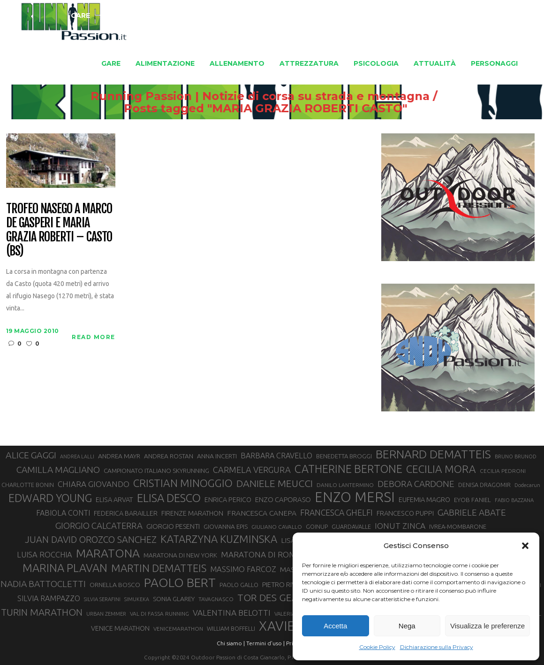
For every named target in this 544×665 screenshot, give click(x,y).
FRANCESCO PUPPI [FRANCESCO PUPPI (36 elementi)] (405, 513)
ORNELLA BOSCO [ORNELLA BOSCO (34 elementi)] (115, 584)
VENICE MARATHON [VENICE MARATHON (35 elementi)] (120, 628)
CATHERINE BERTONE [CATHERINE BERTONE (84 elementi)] (348, 469)
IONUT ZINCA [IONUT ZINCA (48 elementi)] (400, 525)
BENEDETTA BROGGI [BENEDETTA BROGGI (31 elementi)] (344, 456)
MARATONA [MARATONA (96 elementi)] (108, 553)
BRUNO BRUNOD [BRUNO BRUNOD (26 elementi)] (515, 456)
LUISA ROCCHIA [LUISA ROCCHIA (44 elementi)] (44, 554)
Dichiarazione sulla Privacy (436, 646)
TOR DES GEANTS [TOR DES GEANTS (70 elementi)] (277, 597)
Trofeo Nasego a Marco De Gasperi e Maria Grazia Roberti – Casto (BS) (59, 230)
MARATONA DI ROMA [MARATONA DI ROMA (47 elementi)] (261, 554)
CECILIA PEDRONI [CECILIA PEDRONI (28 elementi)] (503, 471)
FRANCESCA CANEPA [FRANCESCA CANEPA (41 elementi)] (261, 513)
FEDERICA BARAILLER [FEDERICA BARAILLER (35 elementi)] (126, 513)
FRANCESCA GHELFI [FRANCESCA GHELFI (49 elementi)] (336, 512)
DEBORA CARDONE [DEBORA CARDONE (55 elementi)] (416, 484)
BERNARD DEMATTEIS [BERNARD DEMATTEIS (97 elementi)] (433, 454)
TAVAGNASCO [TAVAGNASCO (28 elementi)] (216, 599)
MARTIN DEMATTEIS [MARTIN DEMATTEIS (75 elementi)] (158, 568)
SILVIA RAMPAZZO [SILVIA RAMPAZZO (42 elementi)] (48, 598)
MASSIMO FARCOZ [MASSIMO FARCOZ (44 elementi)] (243, 569)
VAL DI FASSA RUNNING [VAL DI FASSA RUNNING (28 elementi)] (159, 614)
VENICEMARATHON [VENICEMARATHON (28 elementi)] (178, 629)
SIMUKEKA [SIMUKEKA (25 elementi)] (136, 599)
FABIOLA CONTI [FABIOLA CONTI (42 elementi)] (63, 513)
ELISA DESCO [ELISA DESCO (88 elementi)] (169, 498)
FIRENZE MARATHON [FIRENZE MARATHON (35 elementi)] (192, 513)
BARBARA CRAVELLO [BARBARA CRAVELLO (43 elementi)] (276, 455)
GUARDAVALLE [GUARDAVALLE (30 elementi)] (351, 526)
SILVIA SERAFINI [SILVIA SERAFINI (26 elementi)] (102, 599)
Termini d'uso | (265, 643)
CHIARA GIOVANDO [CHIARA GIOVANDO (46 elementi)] (93, 483)
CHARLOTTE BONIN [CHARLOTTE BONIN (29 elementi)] (27, 484)
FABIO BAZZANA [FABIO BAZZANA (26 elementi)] (514, 500)
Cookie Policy (377, 646)
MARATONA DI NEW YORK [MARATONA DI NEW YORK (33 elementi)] (180, 555)
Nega (407, 626)
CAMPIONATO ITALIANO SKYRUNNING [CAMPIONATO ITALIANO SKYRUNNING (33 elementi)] (156, 470)
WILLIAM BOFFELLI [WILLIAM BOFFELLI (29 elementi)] (231, 628)
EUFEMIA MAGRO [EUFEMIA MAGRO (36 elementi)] (424, 499)
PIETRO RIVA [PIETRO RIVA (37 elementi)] (281, 584)
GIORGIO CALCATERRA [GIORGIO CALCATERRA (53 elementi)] (99, 526)
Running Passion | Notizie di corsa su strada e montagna (256, 96)
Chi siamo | (231, 643)
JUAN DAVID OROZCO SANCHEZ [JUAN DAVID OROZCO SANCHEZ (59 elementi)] (91, 539)
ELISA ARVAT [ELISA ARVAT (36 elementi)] (114, 499)
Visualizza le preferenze (487, 626)
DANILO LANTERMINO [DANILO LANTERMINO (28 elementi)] (345, 485)
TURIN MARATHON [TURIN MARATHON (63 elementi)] (42, 612)
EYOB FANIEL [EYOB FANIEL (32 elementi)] (472, 499)
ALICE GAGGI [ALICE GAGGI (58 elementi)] (31, 455)
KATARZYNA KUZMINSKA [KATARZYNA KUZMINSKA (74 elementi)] (218, 539)
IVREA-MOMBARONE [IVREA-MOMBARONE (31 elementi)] (457, 526)
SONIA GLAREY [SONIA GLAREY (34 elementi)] (174, 599)
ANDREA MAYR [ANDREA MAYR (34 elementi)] (119, 456)
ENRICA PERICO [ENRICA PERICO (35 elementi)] (227, 499)
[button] (525, 545)
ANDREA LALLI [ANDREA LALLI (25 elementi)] (77, 456)
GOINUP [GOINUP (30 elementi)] (317, 526)
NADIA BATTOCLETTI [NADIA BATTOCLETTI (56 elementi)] (43, 584)
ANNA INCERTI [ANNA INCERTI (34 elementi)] (217, 456)
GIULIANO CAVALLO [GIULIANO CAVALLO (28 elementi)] (276, 527)
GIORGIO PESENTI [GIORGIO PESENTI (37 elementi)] (173, 526)
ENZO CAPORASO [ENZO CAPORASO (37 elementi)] (283, 499)
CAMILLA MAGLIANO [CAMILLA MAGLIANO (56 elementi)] (58, 469)
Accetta (335, 626)
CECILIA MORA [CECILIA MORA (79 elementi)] (441, 469)
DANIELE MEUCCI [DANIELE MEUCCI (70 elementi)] (274, 483)
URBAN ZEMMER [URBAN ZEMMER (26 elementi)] (106, 614)
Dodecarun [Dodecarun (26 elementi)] (527, 485)
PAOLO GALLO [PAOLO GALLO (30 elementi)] (238, 584)
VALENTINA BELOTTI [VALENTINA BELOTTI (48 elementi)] (232, 612)
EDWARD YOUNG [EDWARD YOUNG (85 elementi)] (50, 498)
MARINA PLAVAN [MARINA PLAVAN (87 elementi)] (65, 568)
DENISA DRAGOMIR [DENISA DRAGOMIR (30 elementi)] (484, 484)
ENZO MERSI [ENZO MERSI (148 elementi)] (355, 497)
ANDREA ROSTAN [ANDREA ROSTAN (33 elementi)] (168, 456)
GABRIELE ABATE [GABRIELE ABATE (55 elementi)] (472, 512)
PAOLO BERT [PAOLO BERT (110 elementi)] (180, 582)
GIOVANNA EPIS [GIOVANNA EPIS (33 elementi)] (226, 526)
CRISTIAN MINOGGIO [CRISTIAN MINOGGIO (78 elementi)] (183, 483)
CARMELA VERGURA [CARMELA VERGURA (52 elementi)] (252, 469)
